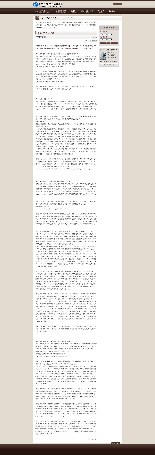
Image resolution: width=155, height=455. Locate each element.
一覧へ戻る (93, 439)
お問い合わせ (38, 448)
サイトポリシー (48, 448)
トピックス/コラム (52, 22)
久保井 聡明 (93, 41)
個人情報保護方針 (60, 448)
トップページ (39, 22)
